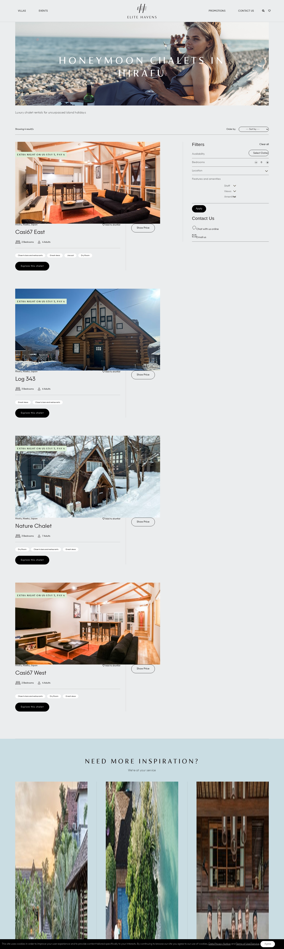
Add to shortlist (111, 225)
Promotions (217, 11)
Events (43, 11)
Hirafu (18, 225)
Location (197, 170)
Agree (267, 944)
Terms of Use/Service (247, 944)
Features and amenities (206, 179)
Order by (230, 129)
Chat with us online (205, 229)
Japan (34, 225)
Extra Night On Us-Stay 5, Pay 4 (41, 154)
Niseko (26, 225)
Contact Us (246, 11)
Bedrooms (198, 162)
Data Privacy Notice (219, 944)
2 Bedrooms (24, 242)
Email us (199, 237)
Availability (198, 154)
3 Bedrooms (24, 389)
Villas (22, 11)
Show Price (143, 228)
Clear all (264, 144)
